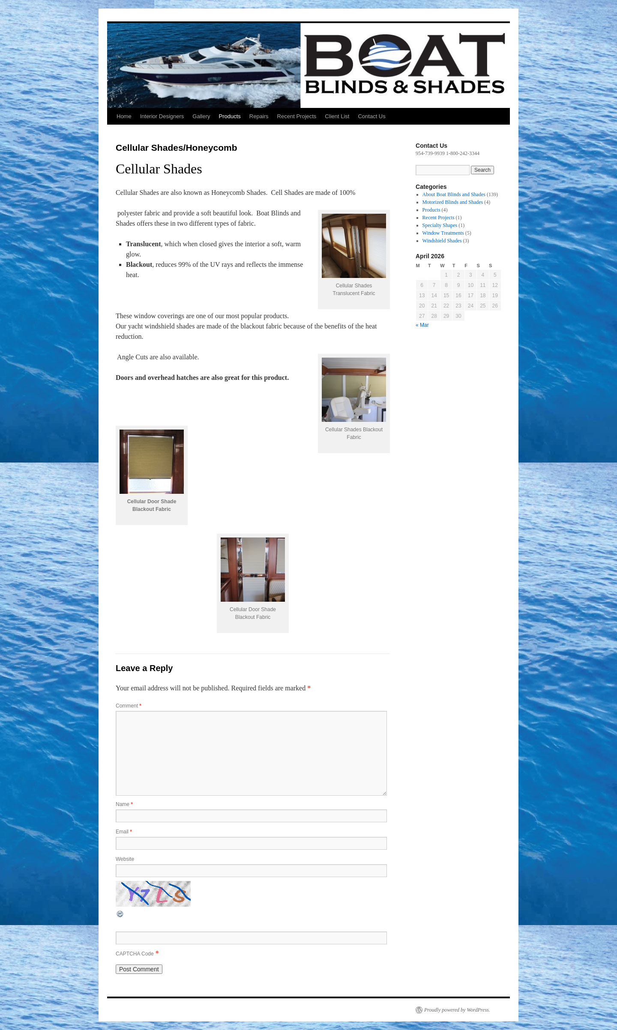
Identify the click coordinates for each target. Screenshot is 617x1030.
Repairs (259, 116)
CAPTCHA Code (135, 954)
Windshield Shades (442, 241)
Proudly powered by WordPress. (457, 1010)
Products (229, 116)
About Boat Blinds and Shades (453, 194)
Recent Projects (297, 116)
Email (124, 832)
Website (125, 859)
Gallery (201, 116)
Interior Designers (162, 116)
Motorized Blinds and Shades (452, 202)
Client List (337, 116)
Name (124, 804)
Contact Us (371, 116)
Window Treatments (443, 233)
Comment (128, 706)
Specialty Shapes (440, 225)
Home (124, 116)
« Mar (422, 325)
